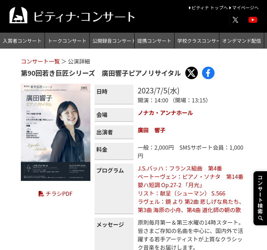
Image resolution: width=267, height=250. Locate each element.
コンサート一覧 (41, 61)
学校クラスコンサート (198, 40)
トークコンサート (67, 40)
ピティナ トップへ (208, 7)
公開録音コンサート (113, 40)
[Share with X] (191, 73)
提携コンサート (154, 40)
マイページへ (244, 7)
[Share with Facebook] (208, 73)
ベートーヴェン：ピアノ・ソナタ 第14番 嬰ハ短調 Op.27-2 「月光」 (190, 180)
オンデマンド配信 (241, 40)
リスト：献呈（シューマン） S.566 (181, 193)
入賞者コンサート (22, 40)
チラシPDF (55, 193)
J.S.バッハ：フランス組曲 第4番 (180, 168)
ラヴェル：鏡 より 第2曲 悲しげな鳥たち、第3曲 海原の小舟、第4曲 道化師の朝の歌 (191, 205)
